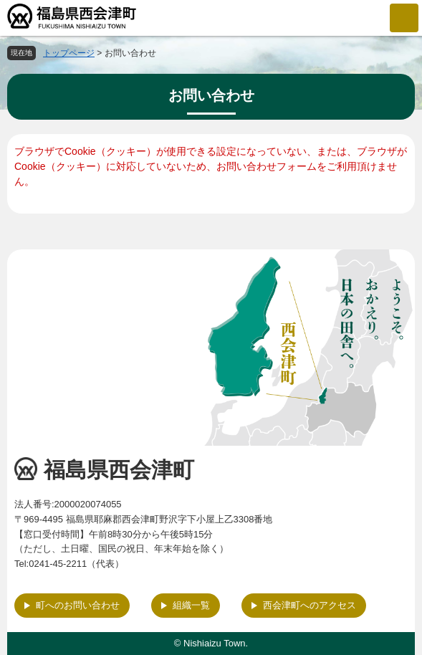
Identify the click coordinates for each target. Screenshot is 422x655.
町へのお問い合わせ (78, 605)
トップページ (69, 53)
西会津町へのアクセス (309, 605)
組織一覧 (191, 605)
